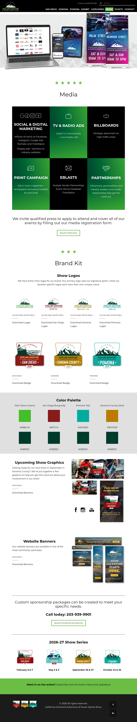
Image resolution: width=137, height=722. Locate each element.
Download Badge (21, 383)
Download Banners (22, 492)
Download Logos (21, 322)
